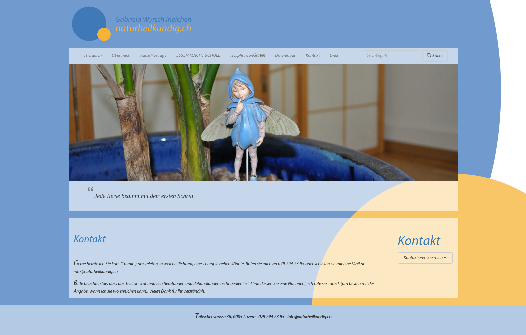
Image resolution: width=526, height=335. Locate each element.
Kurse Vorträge (153, 55)
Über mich (121, 55)
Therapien (93, 55)
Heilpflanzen (247, 55)
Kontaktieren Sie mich (425, 257)
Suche (435, 55)
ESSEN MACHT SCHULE (198, 55)
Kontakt (313, 55)
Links (334, 55)
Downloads (285, 55)
